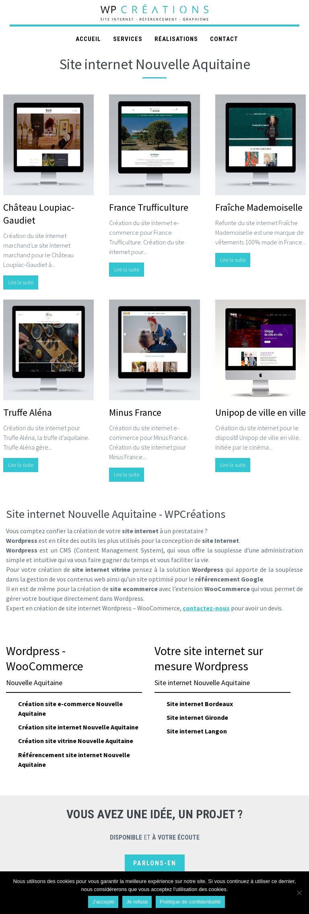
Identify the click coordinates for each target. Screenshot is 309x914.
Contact (224, 39)
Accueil (88, 39)
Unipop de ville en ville (260, 412)
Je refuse (137, 902)
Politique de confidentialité (190, 902)
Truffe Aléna (27, 412)
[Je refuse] (299, 893)
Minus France (135, 412)
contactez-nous (206, 608)
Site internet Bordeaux (200, 704)
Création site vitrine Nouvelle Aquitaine (75, 741)
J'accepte (103, 902)
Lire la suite (20, 282)
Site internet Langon (197, 731)
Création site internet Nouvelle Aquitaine (78, 727)
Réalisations (176, 39)
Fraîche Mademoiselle (259, 207)
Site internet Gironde (197, 717)
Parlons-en (154, 863)
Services (127, 39)
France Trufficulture (148, 207)
